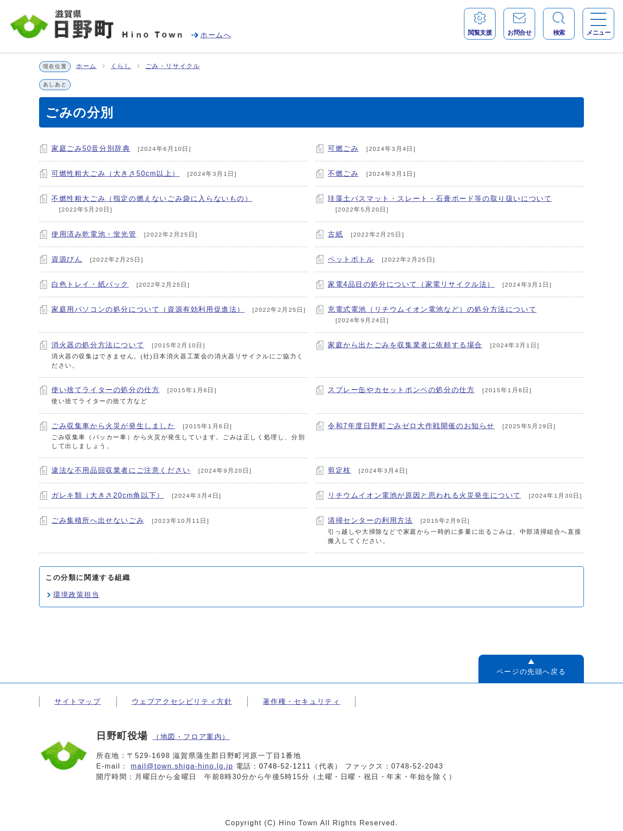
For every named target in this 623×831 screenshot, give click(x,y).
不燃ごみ (343, 173)
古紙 (335, 234)
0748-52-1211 (285, 766)
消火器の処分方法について (97, 345)
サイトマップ (77, 701)
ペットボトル (351, 259)
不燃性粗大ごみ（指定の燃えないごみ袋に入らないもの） (152, 198)
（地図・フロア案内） (191, 736)
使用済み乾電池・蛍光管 (94, 234)
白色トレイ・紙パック (90, 284)
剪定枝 (339, 470)
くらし (121, 66)
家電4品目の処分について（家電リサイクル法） (411, 284)
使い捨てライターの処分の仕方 (105, 390)
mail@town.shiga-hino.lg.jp (182, 766)
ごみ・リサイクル (172, 66)
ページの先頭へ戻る (531, 671)
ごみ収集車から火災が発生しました (113, 426)
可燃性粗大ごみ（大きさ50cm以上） (115, 173)
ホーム (86, 66)
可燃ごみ (343, 148)
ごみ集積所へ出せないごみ (97, 520)
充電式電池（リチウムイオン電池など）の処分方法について (432, 309)
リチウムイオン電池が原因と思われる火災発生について (424, 495)
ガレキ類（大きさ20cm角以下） (107, 495)
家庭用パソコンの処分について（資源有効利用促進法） (148, 309)
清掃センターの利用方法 (370, 520)
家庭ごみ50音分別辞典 (90, 148)
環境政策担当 (76, 594)
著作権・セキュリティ (301, 701)
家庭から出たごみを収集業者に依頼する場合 (405, 345)
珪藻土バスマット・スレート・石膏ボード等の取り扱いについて (440, 198)
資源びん (66, 259)
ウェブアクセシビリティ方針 (182, 701)
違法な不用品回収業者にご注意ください (121, 470)
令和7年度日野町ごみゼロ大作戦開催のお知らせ (411, 426)
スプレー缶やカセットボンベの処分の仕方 (401, 390)
